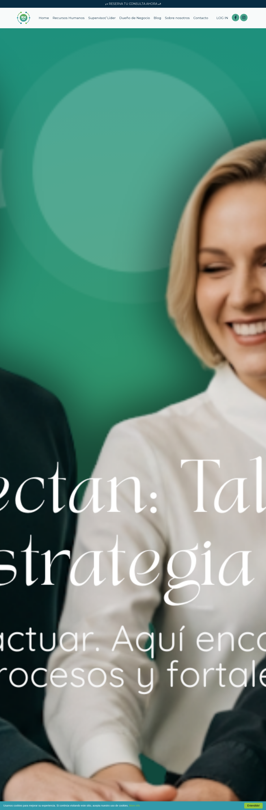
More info (134, 805)
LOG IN (222, 18)
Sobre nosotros (177, 18)
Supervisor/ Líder (102, 18)
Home (43, 18)
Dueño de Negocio (134, 18)
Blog (158, 18)
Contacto (201, 18)
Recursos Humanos (68, 18)
